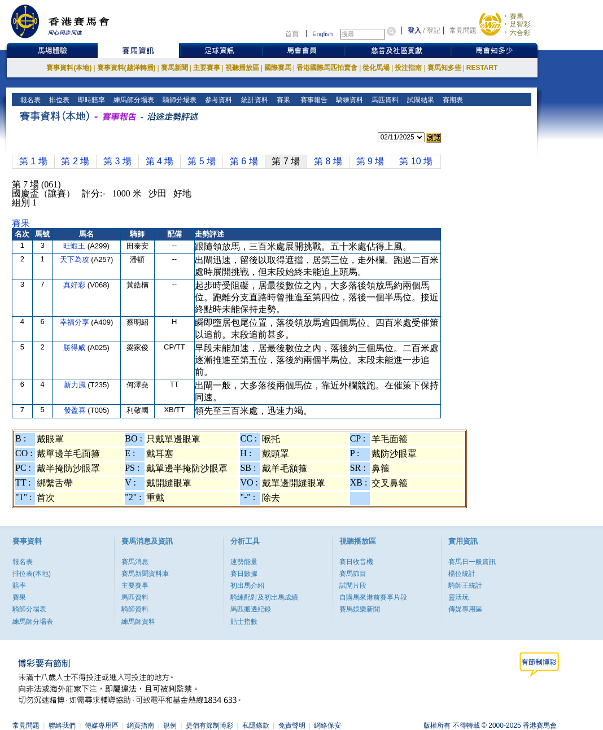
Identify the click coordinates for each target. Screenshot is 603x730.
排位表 (58, 100)
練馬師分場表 (133, 100)
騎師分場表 (178, 100)
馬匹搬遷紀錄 (250, 609)
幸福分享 (75, 322)
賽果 (282, 100)
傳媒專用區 (465, 609)
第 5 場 (201, 161)
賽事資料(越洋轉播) (126, 68)
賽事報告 (311, 100)
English (322, 33)
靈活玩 (458, 597)
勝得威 (75, 347)
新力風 (76, 385)
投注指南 (408, 68)
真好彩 (75, 285)
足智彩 (520, 24)
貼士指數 (243, 622)
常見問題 (463, 30)
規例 (170, 725)
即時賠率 (90, 100)
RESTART (482, 68)
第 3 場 (117, 161)
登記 (433, 30)
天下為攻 (75, 259)
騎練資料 (348, 100)
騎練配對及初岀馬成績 (264, 597)
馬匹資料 (384, 100)
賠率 (19, 585)
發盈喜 (76, 410)
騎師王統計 (465, 585)
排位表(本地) (31, 574)
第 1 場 (33, 161)
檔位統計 (461, 574)
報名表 (30, 100)
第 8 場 (328, 161)
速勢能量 (243, 562)
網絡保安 (327, 725)
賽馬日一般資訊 (472, 562)
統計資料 (253, 100)
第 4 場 (160, 161)
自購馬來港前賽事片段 (373, 597)
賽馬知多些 (444, 68)
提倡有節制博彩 (209, 725)
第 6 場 (244, 161)
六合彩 (520, 33)
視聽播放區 (242, 68)
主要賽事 (206, 68)
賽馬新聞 (174, 68)
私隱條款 (255, 725)
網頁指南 (140, 725)
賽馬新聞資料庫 (145, 574)
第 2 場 (75, 161)
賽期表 (452, 100)
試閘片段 (352, 585)
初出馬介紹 (247, 585)
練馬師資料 (138, 622)
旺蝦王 (75, 246)
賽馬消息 (134, 562)
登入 (414, 30)
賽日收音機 (356, 562)
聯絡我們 (62, 725)
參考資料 (217, 100)
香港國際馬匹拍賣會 (326, 68)
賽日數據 (243, 574)
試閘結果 (419, 100)
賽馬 (516, 16)
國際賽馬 (277, 68)
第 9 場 (370, 161)
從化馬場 (376, 68)
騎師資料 (134, 609)
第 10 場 (415, 161)
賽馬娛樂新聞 (359, 609)
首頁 (292, 34)
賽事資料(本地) (68, 68)
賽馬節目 (352, 574)
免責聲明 (291, 725)
